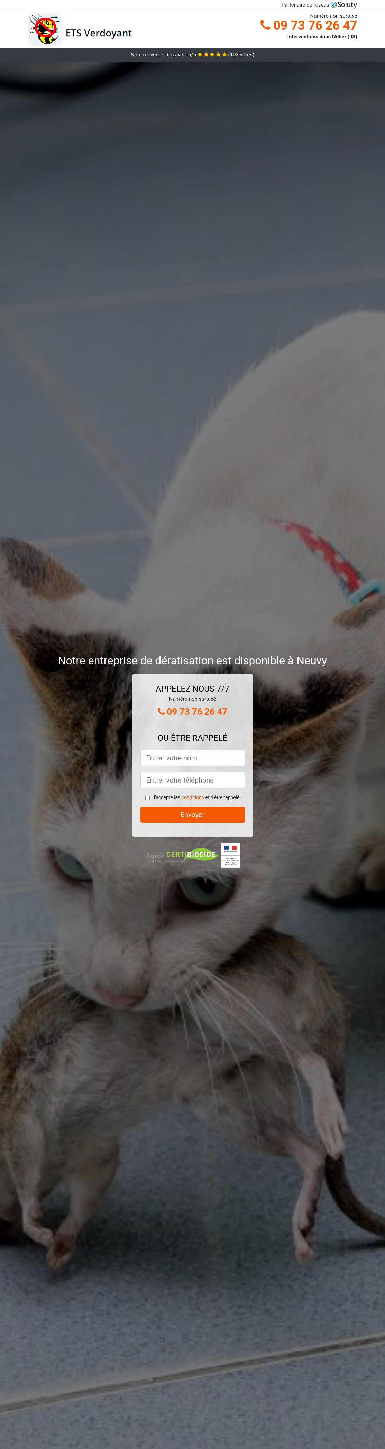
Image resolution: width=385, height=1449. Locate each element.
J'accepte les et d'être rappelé (195, 797)
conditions (193, 797)
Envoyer (193, 815)
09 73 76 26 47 (308, 25)
